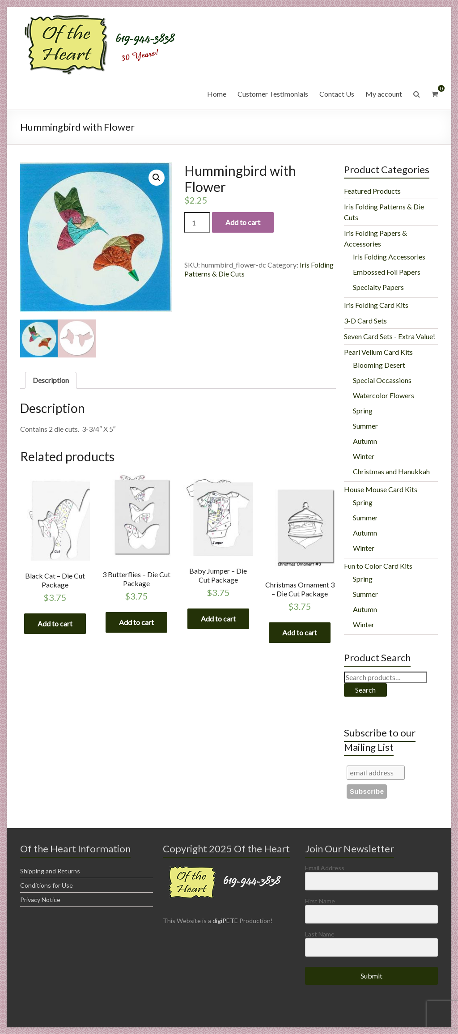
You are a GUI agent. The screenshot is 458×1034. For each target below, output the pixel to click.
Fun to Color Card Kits (378, 566)
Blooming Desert (379, 365)
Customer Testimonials (272, 93)
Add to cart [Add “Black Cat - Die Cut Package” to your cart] (55, 624)
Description (51, 380)
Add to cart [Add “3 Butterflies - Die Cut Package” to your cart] (136, 622)
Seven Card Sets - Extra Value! (389, 336)
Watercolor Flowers (383, 395)
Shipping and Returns (50, 871)
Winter (363, 456)
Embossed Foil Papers (386, 272)
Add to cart (242, 222)
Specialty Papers (378, 287)
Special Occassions (382, 380)
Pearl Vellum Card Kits (378, 352)
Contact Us (336, 93)
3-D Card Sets (365, 320)
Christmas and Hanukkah (391, 471)
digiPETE (225, 920)
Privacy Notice (40, 899)
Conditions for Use (46, 885)
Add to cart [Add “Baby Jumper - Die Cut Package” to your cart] (218, 618)
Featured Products (372, 191)
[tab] (50, 380)
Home (216, 93)
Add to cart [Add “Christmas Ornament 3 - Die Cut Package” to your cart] (299, 633)
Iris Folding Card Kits (376, 305)
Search (365, 689)
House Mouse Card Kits (380, 489)
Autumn (365, 441)
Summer (365, 425)
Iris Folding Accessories (389, 256)
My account (383, 93)
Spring (363, 410)
